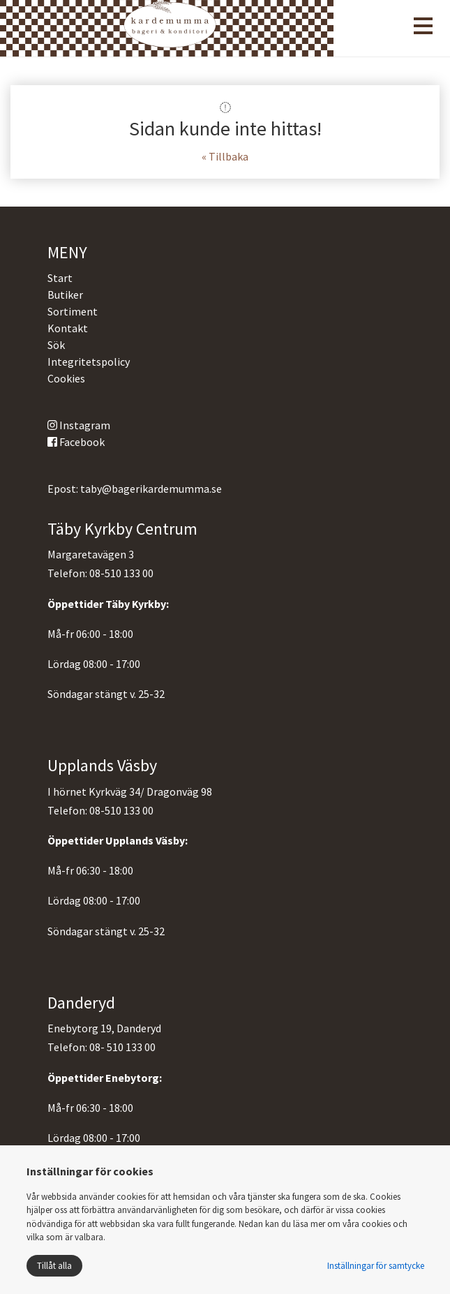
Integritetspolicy (88, 362)
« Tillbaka (225, 156)
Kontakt (67, 328)
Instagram (78, 425)
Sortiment (72, 311)
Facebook (76, 442)
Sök (56, 345)
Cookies (66, 378)
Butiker (65, 295)
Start (60, 278)
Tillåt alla (54, 1266)
